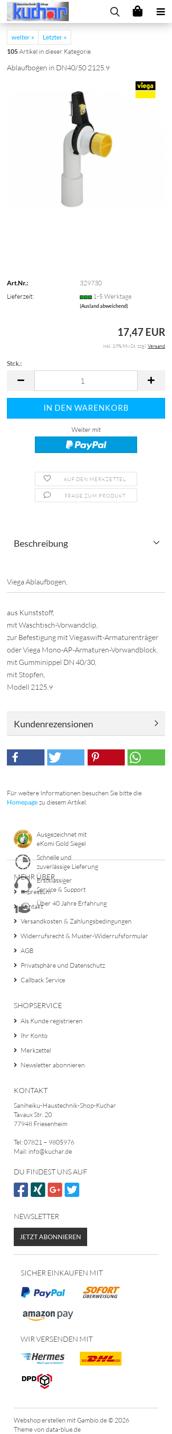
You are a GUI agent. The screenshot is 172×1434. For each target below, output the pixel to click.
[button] (20, 380)
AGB (27, 950)
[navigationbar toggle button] (160, 11)
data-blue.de (63, 1429)
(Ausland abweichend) (104, 306)
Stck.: (14, 363)
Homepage (22, 802)
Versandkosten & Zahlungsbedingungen (76, 921)
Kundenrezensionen (53, 723)
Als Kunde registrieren (52, 1021)
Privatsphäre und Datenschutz (63, 965)
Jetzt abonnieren (50, 1237)
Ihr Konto (34, 1035)
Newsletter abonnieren (53, 1065)
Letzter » (55, 37)
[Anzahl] (86, 380)
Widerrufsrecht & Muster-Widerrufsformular (84, 936)
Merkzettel (36, 1050)
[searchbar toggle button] (114, 11)
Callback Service (43, 980)
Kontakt (32, 906)
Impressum (36, 892)
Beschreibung (41, 543)
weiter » (22, 37)
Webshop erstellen (40, 1420)
